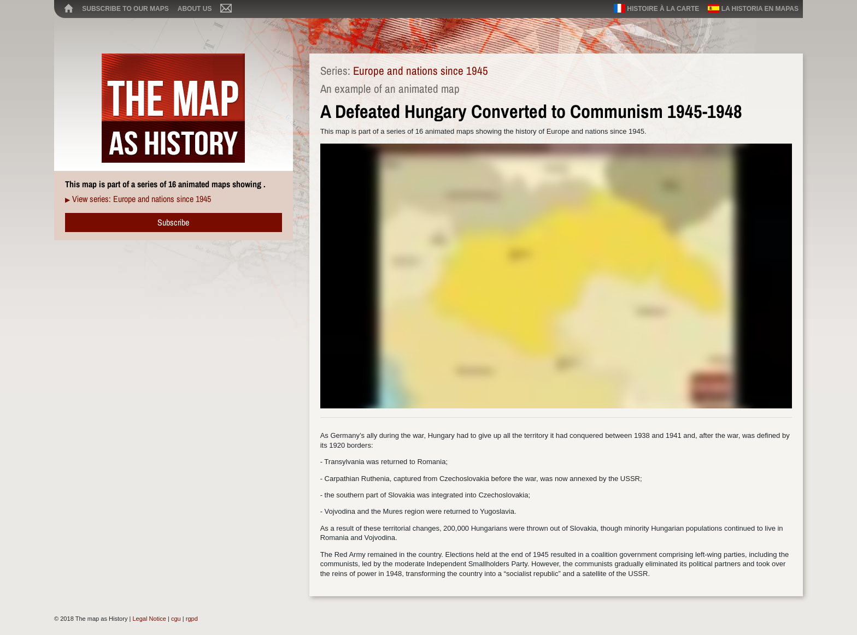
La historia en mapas (753, 8)
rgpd (192, 618)
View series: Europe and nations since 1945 (141, 199)
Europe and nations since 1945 (420, 70)
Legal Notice (149, 618)
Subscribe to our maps (125, 9)
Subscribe (173, 222)
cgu (176, 618)
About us (195, 9)
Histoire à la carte (656, 8)
